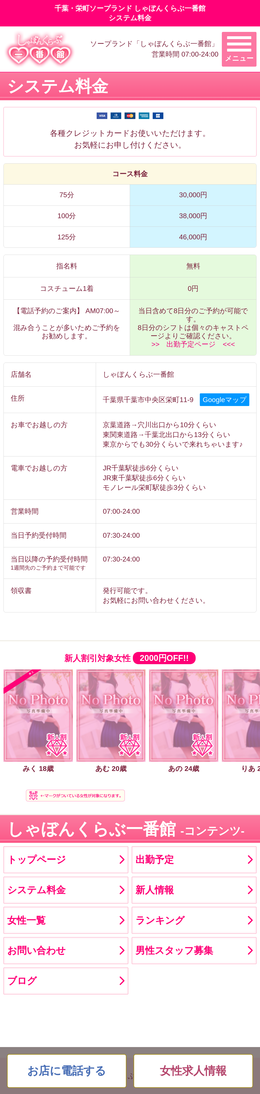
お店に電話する (66, 1071)
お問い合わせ (36, 950)
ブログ (22, 980)
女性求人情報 (193, 1071)
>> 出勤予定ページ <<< (193, 344)
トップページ (36, 859)
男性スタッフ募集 (174, 950)
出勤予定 (154, 859)
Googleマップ (224, 400)
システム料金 (36, 890)
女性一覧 (26, 920)
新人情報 (154, 890)
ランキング (160, 920)
